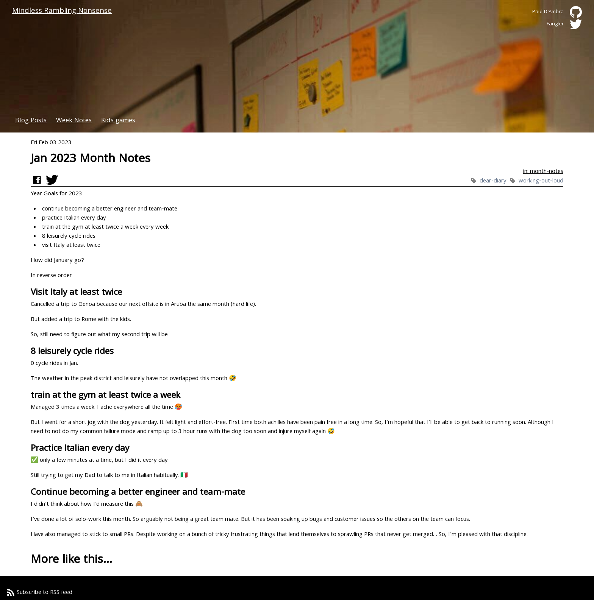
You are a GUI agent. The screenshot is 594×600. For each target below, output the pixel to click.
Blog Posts (31, 120)
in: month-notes (543, 172)
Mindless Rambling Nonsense (62, 11)
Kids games (118, 120)
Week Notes (74, 120)
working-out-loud (541, 181)
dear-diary (494, 181)
